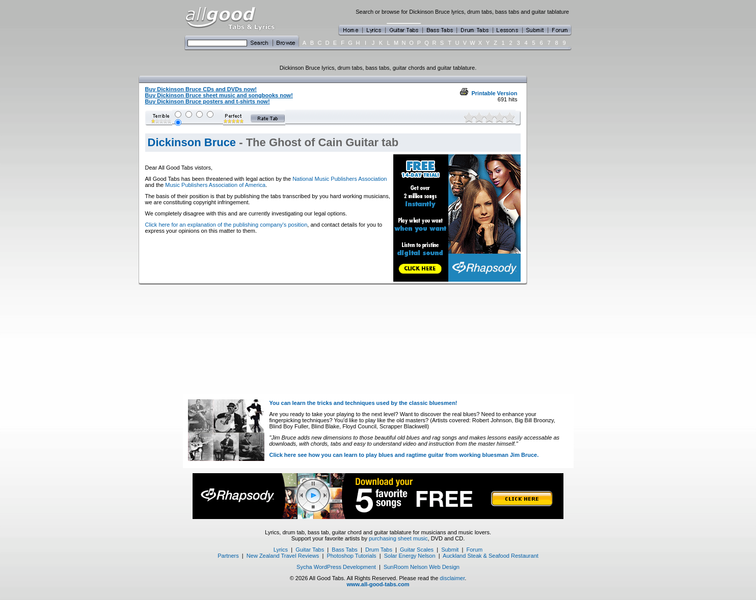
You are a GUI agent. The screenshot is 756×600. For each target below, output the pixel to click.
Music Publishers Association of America (215, 185)
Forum (475, 550)
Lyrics (281, 550)
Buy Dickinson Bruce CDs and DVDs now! (201, 89)
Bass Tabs (345, 550)
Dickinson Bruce (192, 142)
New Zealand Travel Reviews (283, 556)
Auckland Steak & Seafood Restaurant (490, 556)
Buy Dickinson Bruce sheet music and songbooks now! (219, 95)
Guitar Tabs (309, 550)
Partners (228, 556)
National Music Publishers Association (339, 179)
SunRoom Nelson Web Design (422, 567)
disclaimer (452, 578)
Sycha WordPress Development (336, 567)
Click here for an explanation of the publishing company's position (226, 225)
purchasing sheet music (398, 538)
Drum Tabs (378, 550)
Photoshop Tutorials (351, 556)
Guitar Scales (417, 550)
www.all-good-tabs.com (377, 584)
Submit (449, 550)
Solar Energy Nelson (410, 556)
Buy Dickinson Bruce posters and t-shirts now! (207, 101)
